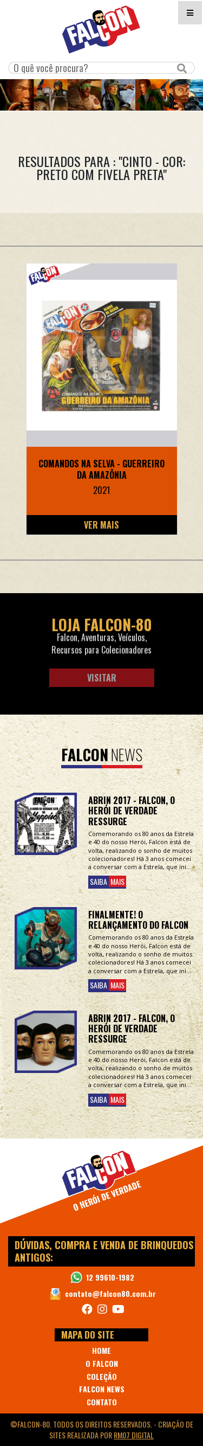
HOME (101, 1350)
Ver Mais (101, 524)
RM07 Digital (134, 1435)
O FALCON (102, 1363)
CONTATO (102, 1402)
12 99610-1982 (110, 1277)
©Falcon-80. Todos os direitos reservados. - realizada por (101, 1429)
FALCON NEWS (102, 1388)
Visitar (101, 677)
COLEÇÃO (102, 1376)
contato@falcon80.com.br (110, 1293)
